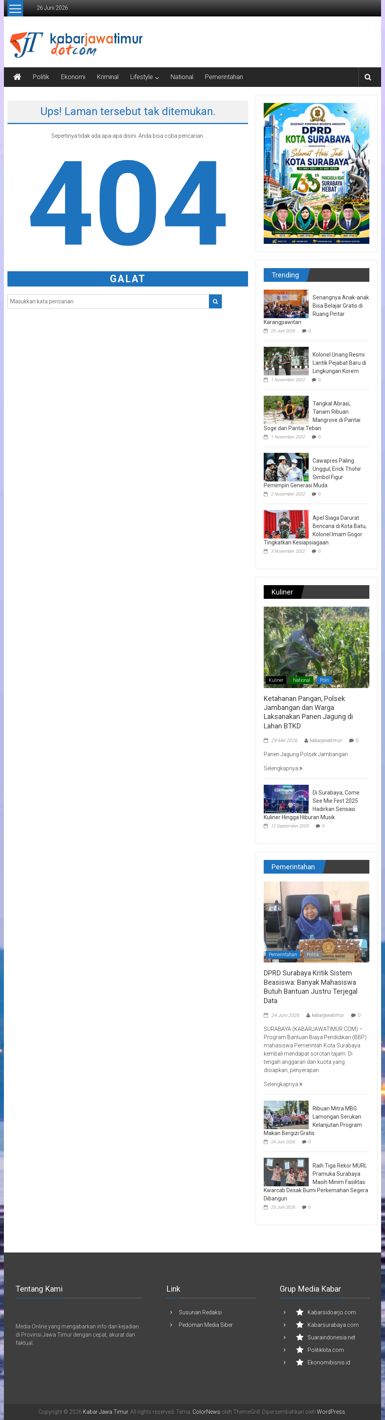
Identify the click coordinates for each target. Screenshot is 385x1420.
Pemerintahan (224, 77)
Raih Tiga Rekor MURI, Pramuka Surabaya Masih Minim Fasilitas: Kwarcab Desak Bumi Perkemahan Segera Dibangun (316, 1182)
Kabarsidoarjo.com (332, 1312)
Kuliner (276, 680)
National (182, 77)
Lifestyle (141, 77)
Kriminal (108, 77)
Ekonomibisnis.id (329, 1362)
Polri (324, 680)
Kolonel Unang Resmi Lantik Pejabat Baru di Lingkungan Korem (339, 362)
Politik (41, 77)
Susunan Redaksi (200, 1312)
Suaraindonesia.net (331, 1337)
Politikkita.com (326, 1350)
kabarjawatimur (326, 740)
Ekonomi (73, 77)
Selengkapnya (283, 768)
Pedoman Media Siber (206, 1325)
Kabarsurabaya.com (333, 1325)
